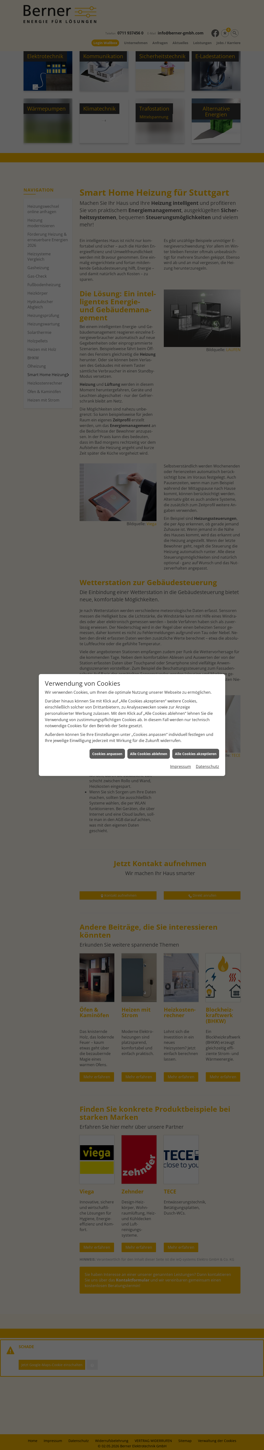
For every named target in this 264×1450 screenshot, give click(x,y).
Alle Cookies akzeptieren (195, 753)
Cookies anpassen (107, 753)
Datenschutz (207, 766)
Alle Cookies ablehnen (148, 753)
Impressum (180, 766)
